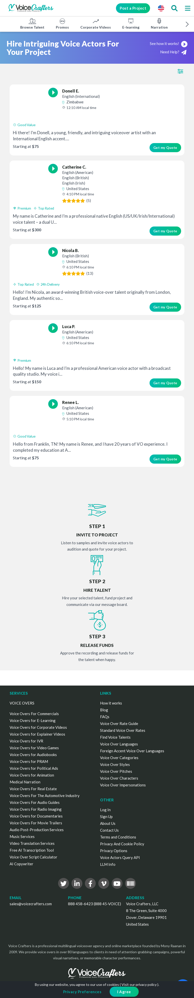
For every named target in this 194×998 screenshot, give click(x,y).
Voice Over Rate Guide (119, 723)
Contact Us (109, 830)
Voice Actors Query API (120, 857)
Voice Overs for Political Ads (34, 768)
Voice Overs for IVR (26, 741)
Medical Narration (25, 782)
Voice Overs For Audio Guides (35, 802)
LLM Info (107, 864)
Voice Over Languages (119, 744)
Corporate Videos (95, 23)
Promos (62, 23)
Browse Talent (32, 23)
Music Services (22, 836)
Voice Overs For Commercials (34, 713)
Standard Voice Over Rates (122, 730)
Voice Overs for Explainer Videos (37, 734)
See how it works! (168, 43)
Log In (105, 809)
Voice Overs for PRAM (29, 761)
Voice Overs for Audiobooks (33, 754)
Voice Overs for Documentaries (36, 816)
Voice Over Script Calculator (33, 857)
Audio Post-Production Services (37, 829)
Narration (159, 23)
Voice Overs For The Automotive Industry (45, 795)
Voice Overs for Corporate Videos (38, 727)
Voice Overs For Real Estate (33, 788)
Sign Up (106, 816)
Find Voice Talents (115, 737)
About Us (107, 823)
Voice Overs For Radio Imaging (36, 809)
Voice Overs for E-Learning (33, 720)
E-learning (130, 23)
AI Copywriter (21, 863)
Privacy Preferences (82, 991)
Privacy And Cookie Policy (122, 844)
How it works (111, 703)
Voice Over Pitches (116, 771)
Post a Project (133, 8)
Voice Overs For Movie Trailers (36, 823)
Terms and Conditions (118, 837)
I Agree (124, 991)
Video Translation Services (32, 843)
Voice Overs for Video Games (34, 747)
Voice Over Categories (119, 757)
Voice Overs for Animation (32, 775)
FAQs (104, 716)
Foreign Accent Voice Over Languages (132, 750)
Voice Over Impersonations (123, 785)
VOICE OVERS (22, 703)
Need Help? (173, 52)
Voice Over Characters (119, 778)
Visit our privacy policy (139, 984)
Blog (104, 710)
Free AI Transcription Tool (32, 850)
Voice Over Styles (115, 764)
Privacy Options (113, 850)
